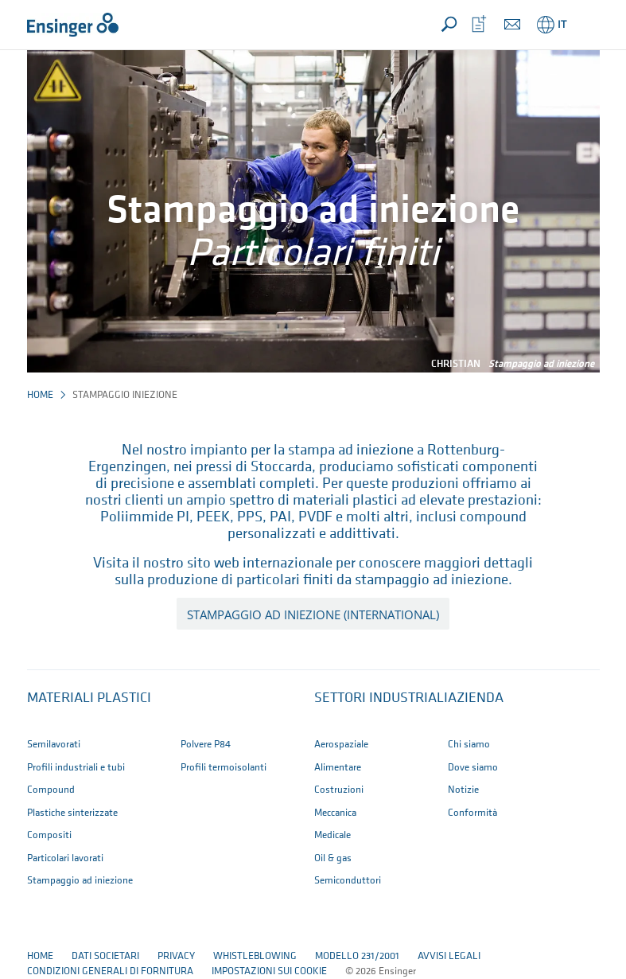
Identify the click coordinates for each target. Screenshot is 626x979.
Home (40, 395)
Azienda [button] (476, 698)
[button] (585, 25)
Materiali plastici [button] (89, 698)
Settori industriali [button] (381, 698)
